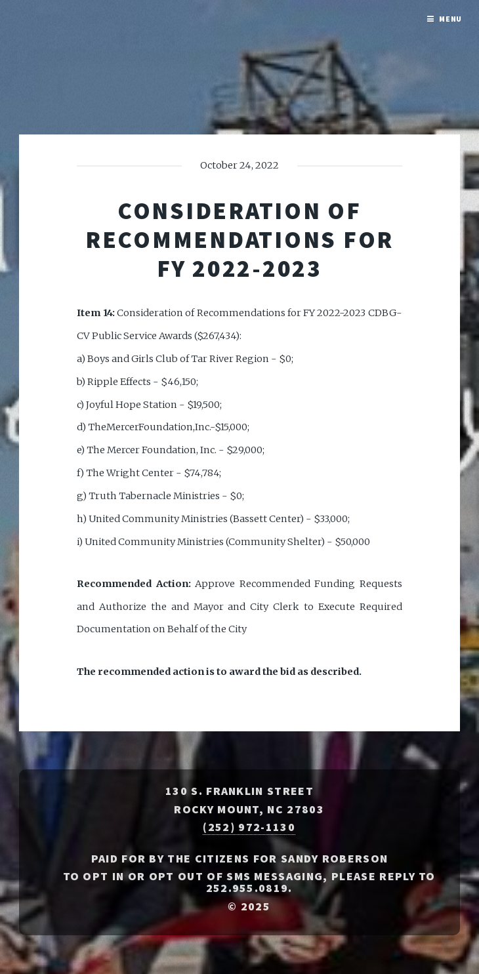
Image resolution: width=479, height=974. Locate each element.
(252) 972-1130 (249, 827)
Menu (451, 19)
